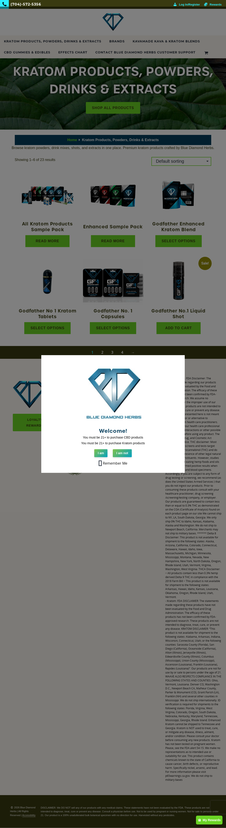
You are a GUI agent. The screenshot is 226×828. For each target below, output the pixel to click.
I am (101, 453)
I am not (122, 453)
